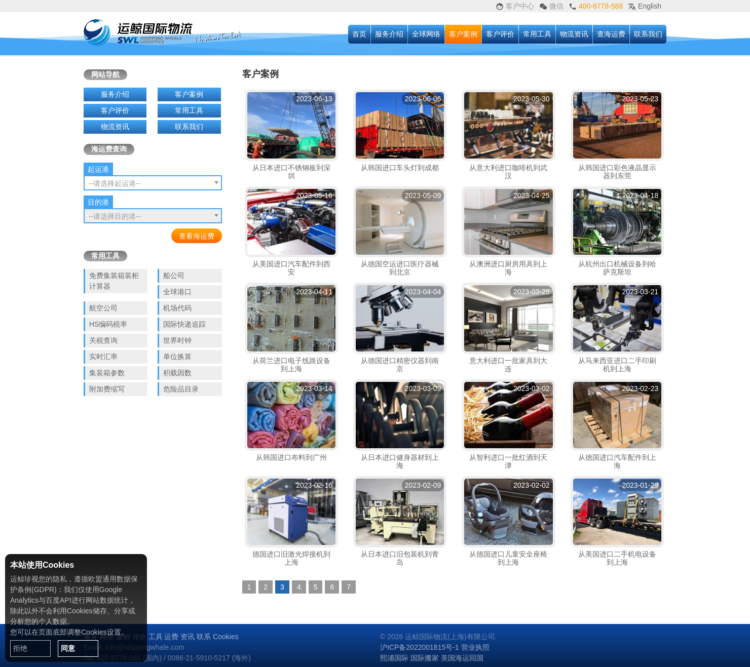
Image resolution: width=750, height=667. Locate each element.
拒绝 (20, 648)
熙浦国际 (394, 658)
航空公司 (103, 308)
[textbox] (153, 183)
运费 (171, 637)
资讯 (187, 637)
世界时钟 (177, 340)
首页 (359, 34)
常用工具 (537, 34)
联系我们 (648, 34)
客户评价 (500, 34)
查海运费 (611, 34)
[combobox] (153, 182)
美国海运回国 (462, 658)
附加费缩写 (107, 389)
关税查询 (103, 340)
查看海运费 (196, 236)
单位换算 (177, 356)
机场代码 (177, 308)
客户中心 (515, 6)
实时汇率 (103, 356)
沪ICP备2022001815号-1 (419, 647)
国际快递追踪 (184, 324)
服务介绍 (389, 34)
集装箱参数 (107, 373)
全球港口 (177, 292)
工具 (155, 637)
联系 (204, 637)
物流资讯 (574, 34)
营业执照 (475, 647)
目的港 (98, 202)
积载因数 (177, 373)
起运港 (98, 169)
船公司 (173, 275)
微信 (551, 6)
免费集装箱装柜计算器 (114, 280)
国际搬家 (424, 658)
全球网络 (426, 34)
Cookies (226, 637)
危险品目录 (181, 389)
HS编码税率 (108, 324)
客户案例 (463, 34)
